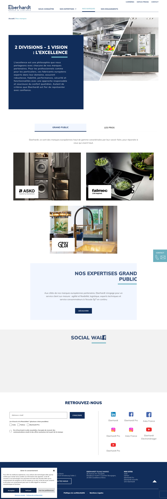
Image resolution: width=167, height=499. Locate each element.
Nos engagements (109, 9)
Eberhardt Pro (129, 478)
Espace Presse (143, 2)
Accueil (11, 18)
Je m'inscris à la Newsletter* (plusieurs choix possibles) (29, 421)
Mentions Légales (20, 495)
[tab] (60, 128)
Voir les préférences (46, 490)
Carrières (130, 2)
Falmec (126, 476)
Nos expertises (68, 9)
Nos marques (88, 9)
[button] (54, 470)
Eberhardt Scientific (131, 480)
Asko (126, 474)
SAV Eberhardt (129, 482)
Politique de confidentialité (34, 495)
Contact (154, 2)
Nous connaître (46, 9)
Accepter (11, 490)
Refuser (28, 490)
